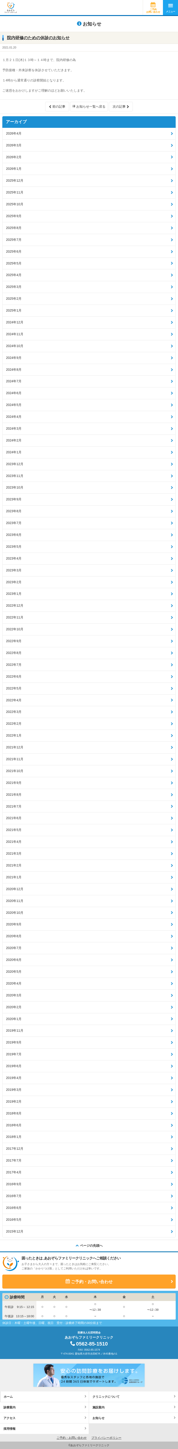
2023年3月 (14, 570)
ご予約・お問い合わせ (92, 1281)
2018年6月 (14, 1125)
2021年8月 (14, 794)
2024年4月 (14, 417)
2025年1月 (14, 310)
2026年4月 (14, 133)
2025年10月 (14, 204)
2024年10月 (14, 346)
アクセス (9, 1418)
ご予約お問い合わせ (153, 10)
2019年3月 (14, 1090)
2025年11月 (14, 192)
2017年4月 (14, 1172)
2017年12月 (14, 1148)
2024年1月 (14, 452)
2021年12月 (14, 747)
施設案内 (98, 1407)
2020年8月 (14, 936)
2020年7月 (14, 948)
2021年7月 (14, 806)
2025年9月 (14, 216)
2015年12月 (14, 1231)
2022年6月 (14, 676)
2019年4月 (14, 1078)
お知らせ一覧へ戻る (90, 106)
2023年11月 (14, 476)
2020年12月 (14, 889)
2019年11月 (14, 1030)
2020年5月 (14, 971)
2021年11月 (14, 759)
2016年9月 (14, 1184)
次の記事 (119, 106)
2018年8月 (14, 1113)
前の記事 (58, 106)
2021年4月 (14, 842)
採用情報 (9, 1428)
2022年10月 (14, 629)
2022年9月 (14, 641)
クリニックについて (106, 1396)
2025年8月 (14, 228)
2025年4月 (14, 275)
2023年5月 (14, 546)
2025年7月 (14, 240)
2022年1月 (14, 735)
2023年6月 (14, 535)
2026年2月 (14, 157)
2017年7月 (14, 1160)
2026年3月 (14, 145)
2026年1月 (14, 169)
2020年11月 (14, 901)
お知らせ (98, 1418)
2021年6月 (14, 818)
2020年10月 (14, 912)
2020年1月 (14, 1019)
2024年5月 (14, 405)
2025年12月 (14, 180)
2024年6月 (14, 393)
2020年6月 (14, 960)
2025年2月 (14, 298)
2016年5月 (14, 1219)
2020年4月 (14, 983)
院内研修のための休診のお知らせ (38, 37)
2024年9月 (14, 358)
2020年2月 (14, 1007)
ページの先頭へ (91, 1245)
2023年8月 (14, 511)
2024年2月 (14, 440)
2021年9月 (14, 783)
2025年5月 (14, 263)
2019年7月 (14, 1054)
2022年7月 (14, 665)
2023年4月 (14, 558)
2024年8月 (14, 369)
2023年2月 (14, 582)
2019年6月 (14, 1066)
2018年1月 (14, 1137)
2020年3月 (14, 995)
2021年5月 (14, 830)
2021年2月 (14, 865)
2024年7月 (14, 381)
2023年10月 (14, 487)
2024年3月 (14, 428)
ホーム (8, 1396)
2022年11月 (14, 617)
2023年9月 (14, 499)
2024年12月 (14, 322)
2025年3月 (14, 287)
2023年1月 (14, 594)
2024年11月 (14, 334)
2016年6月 (14, 1208)
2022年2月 (14, 723)
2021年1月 (14, 877)
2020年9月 (14, 924)
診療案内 (9, 1407)
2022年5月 (14, 688)
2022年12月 (14, 605)
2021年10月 (14, 771)
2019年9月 (14, 1042)
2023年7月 (14, 523)
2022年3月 (14, 712)
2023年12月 (14, 464)
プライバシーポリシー (106, 1437)
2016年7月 (14, 1196)
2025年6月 (14, 251)
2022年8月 (14, 653)
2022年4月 (14, 700)
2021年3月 (14, 853)
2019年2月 (14, 1101)
